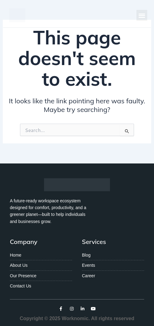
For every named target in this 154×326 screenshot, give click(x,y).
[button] (141, 15)
